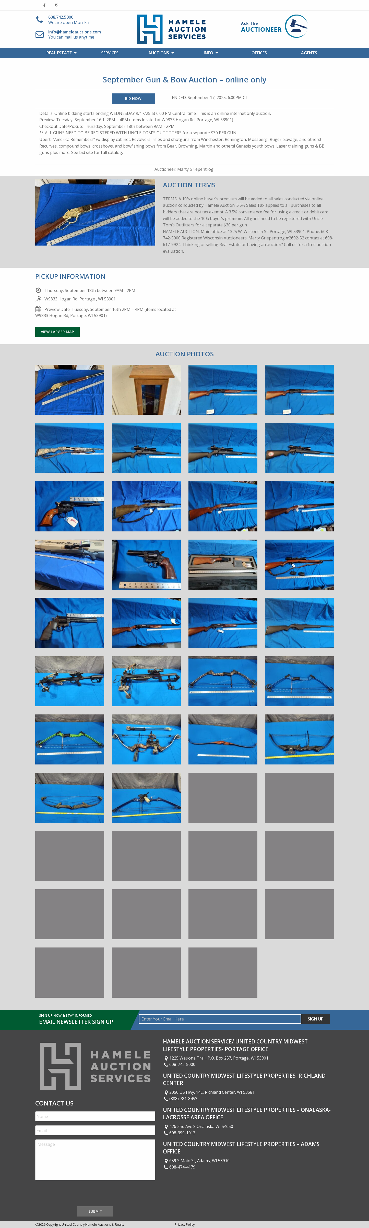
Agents (309, 53)
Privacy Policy (185, 1224)
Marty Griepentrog (195, 169)
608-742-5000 (179, 1064)
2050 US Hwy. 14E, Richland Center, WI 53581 (209, 1092)
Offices (259, 53)
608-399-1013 (179, 1133)
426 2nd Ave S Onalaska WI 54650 (198, 1126)
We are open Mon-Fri (68, 19)
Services (109, 53)
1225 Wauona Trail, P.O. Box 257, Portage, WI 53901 (216, 1058)
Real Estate (59, 53)
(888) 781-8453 (180, 1098)
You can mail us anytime (74, 34)
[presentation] (74, 1194)
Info (208, 53)
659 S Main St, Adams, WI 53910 (196, 1160)
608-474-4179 (179, 1167)
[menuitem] (60, 53)
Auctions (158, 53)
